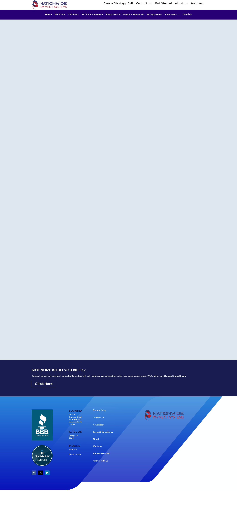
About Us (181, 3)
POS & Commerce (92, 14)
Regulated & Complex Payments (125, 14)
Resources (171, 14)
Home (48, 14)
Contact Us (144, 3)
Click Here (44, 384)
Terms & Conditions (103, 432)
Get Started (163, 3)
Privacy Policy (99, 410)
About (96, 439)
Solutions (73, 14)
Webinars (197, 3)
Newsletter (98, 425)
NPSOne (60, 14)
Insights (187, 14)
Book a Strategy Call (118, 3)
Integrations (154, 14)
